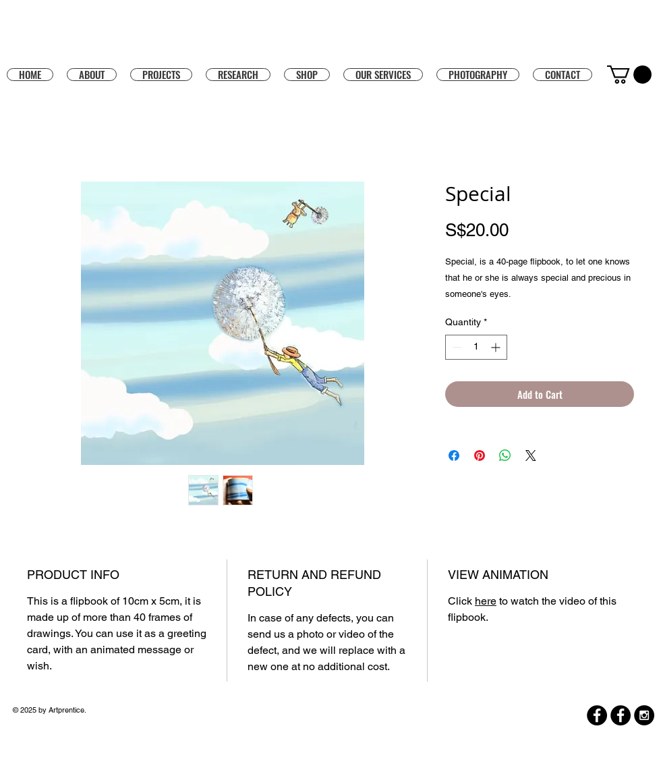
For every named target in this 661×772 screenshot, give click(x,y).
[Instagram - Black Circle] (644, 715)
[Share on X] (531, 455)
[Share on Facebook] (454, 455)
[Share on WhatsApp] (505, 455)
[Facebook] (597, 715)
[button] (307, 74)
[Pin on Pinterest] (479, 455)
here (485, 601)
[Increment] (496, 347)
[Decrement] (455, 347)
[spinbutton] (476, 347)
